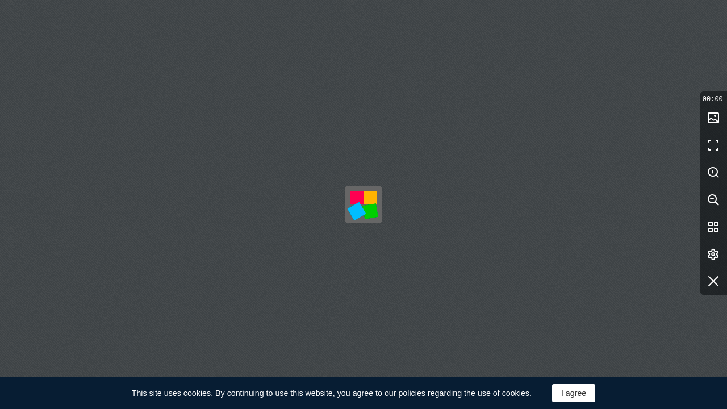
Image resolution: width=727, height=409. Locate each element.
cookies (197, 393)
